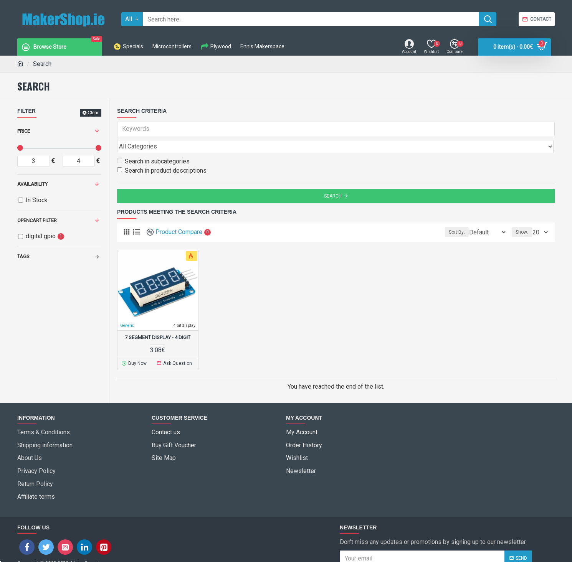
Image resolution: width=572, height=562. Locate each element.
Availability (32, 184)
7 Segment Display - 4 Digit (157, 320)
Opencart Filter (37, 220)
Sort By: (453, 215)
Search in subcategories (153, 144)
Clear (93, 112)
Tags (23, 256)
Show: (524, 215)
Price (23, 131)
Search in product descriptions (162, 153)
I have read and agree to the (402, 531)
